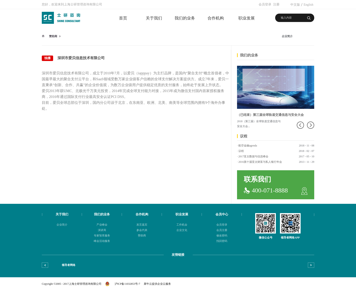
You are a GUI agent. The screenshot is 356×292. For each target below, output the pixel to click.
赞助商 (53, 36)
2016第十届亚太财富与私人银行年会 (260, 161)
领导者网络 (68, 265)
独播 (47, 58)
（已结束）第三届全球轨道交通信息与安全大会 (270, 115)
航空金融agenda (247, 145)
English (308, 4)
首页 (123, 18)
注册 (276, 4)
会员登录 (265, 4)
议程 (241, 151)
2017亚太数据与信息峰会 (253, 156)
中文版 (295, 4)
